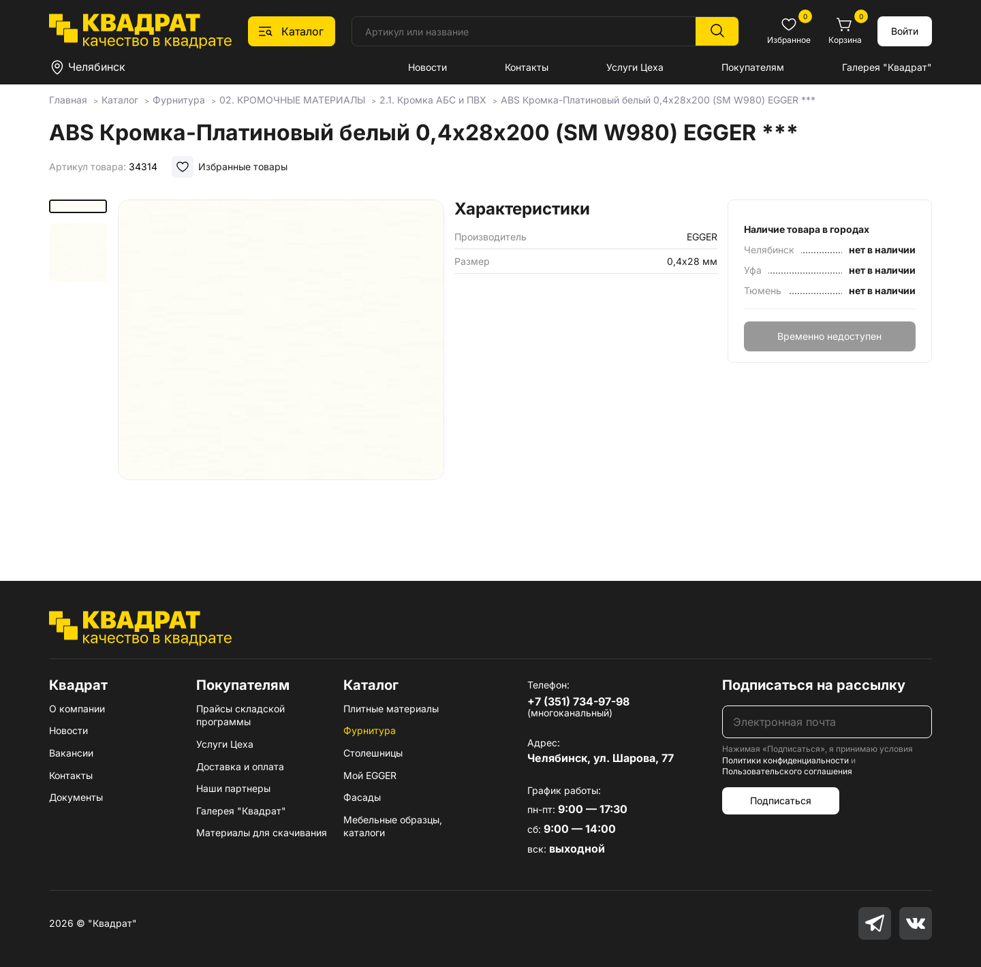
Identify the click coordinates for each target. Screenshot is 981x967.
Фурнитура (369, 730)
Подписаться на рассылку (813, 685)
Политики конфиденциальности (785, 760)
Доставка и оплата (240, 766)
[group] (280, 370)
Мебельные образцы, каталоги (392, 826)
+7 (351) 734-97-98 (578, 701)
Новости (427, 67)
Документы (76, 797)
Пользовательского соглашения (787, 771)
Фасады (362, 797)
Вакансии (71, 753)
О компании (77, 708)
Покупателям (752, 67)
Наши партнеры (233, 788)
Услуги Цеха (635, 67)
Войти (904, 31)
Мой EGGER (369, 775)
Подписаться (780, 800)
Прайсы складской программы (240, 715)
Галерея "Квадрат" (887, 67)
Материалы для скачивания (261, 832)
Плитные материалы (391, 708)
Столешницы (373, 753)
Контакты (526, 67)
